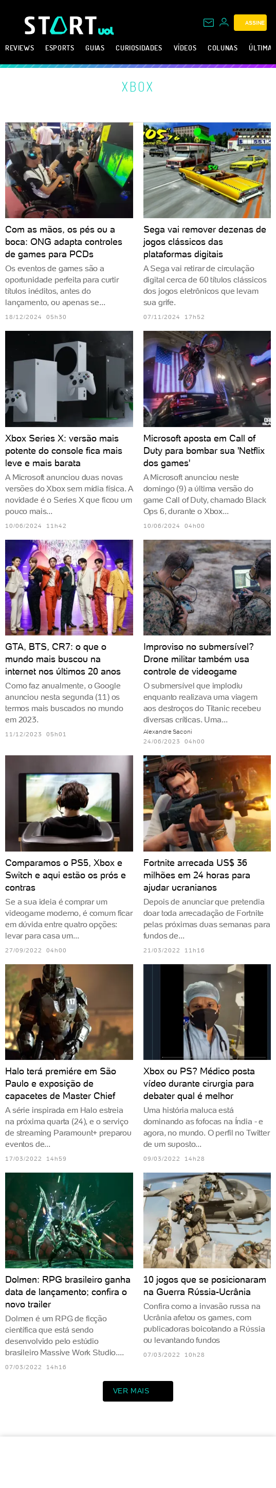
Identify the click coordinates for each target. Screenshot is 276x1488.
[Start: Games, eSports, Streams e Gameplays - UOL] (61, 25)
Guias (94, 47)
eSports (59, 47)
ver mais (138, 1391)
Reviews (19, 47)
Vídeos (185, 47)
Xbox (138, 86)
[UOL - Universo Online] (106, 31)
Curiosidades (139, 47)
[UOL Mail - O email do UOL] (209, 22)
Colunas (222, 47)
